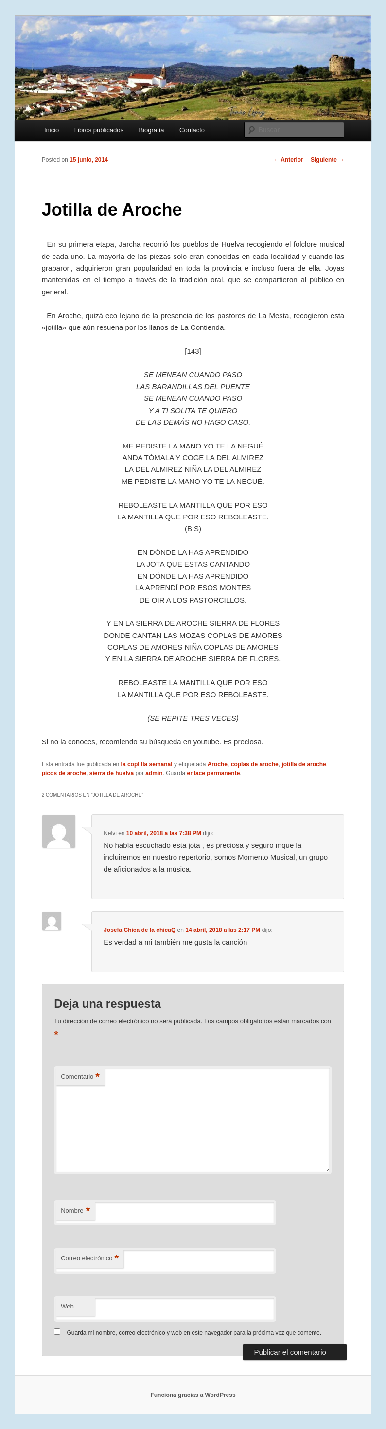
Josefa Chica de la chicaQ (139, 930)
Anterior (288, 159)
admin (153, 773)
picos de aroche (64, 773)
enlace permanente (213, 773)
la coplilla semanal (147, 764)
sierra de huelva (111, 773)
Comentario (80, 1077)
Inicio (51, 130)
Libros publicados (98, 130)
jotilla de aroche (303, 764)
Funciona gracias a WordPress (192, 1395)
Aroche (218, 764)
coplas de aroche (255, 764)
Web (67, 1306)
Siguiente (327, 159)
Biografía (151, 130)
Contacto (192, 130)
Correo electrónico (90, 1259)
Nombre (75, 1211)
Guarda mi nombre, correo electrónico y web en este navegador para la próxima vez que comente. (194, 1332)
